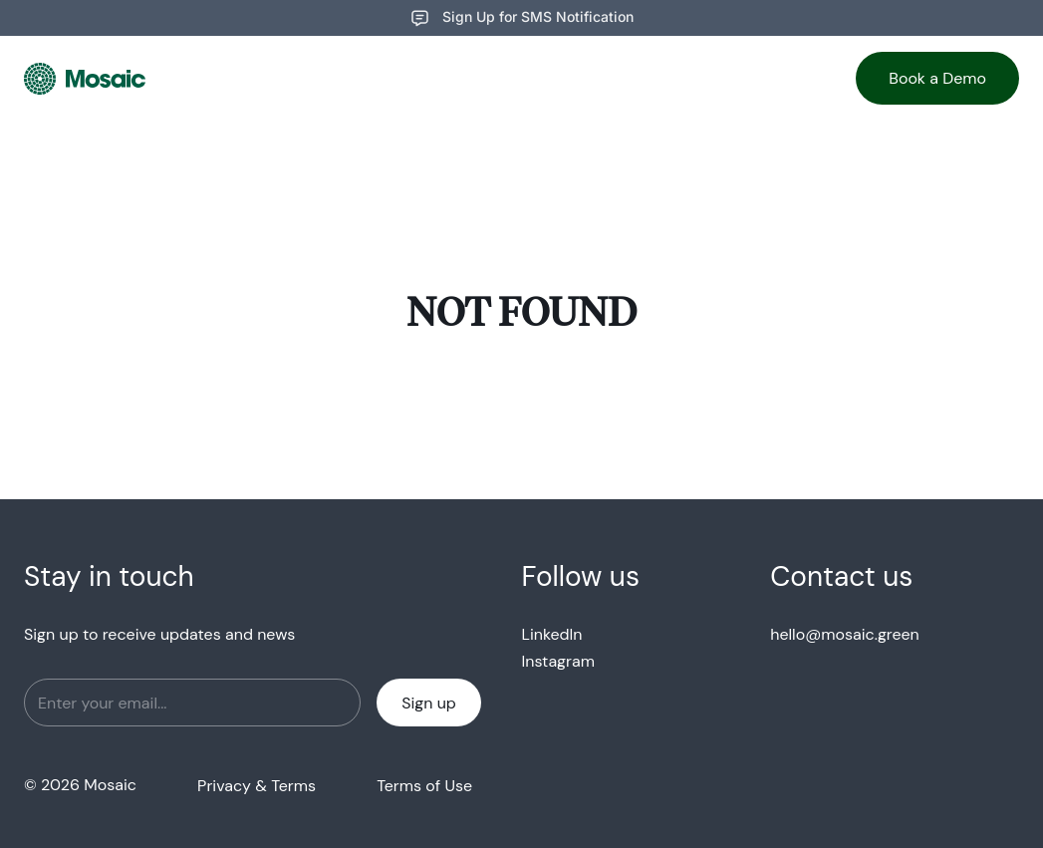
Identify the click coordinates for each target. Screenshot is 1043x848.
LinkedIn (552, 634)
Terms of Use (424, 785)
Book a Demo (937, 78)
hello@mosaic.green (844, 634)
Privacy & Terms (256, 785)
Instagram (558, 661)
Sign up (428, 703)
